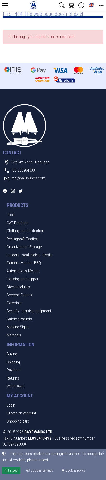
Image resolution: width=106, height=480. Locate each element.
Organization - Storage (24, 246)
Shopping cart (18, 421)
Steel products (18, 287)
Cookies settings (39, 470)
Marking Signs (18, 326)
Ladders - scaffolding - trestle (30, 254)
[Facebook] (5, 191)
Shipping (13, 362)
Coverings (15, 303)
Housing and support (23, 278)
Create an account (21, 413)
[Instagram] (13, 191)
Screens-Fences (19, 294)
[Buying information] (81, 5)
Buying (12, 354)
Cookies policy (73, 470)
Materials (14, 335)
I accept (11, 470)
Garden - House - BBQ (24, 262)
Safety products (19, 319)
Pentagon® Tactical (22, 238)
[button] (62, 5)
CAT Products (18, 222)
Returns (13, 378)
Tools (11, 214)
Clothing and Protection (25, 230)
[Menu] (5, 5)
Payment (14, 370)
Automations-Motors (23, 270)
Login (11, 405)
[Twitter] (21, 191)
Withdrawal (15, 386)
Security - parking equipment (29, 310)
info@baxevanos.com (28, 178)
